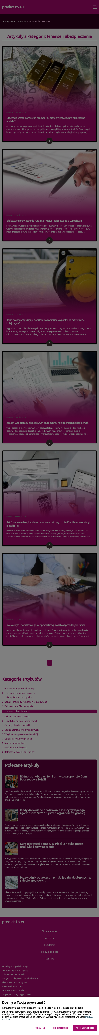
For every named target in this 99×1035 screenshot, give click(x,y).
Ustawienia (40, 1028)
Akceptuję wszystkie (85, 1028)
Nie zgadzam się (60, 1028)
